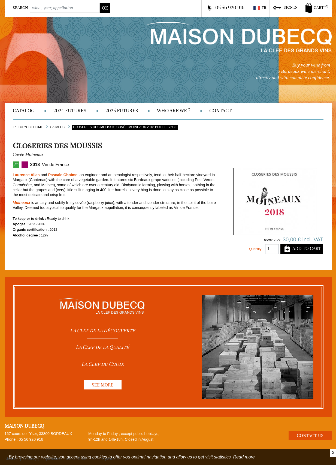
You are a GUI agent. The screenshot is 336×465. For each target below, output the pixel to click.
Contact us (310, 435)
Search (20, 7)
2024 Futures (69, 110)
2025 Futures (121, 110)
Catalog (24, 110)
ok (105, 8)
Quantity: (255, 249)
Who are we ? (173, 110)
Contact (220, 110)
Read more (244, 457)
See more (102, 385)
